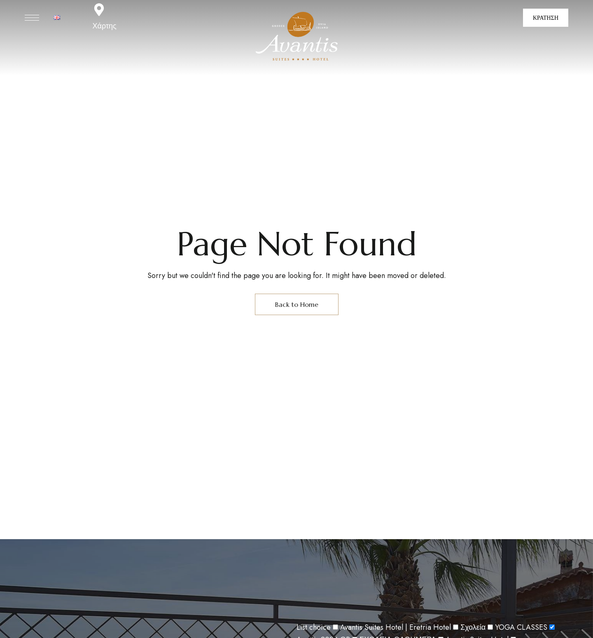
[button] (545, 18)
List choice (313, 627)
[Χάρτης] (99, 9)
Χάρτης (105, 26)
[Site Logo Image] (296, 36)
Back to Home (296, 304)
